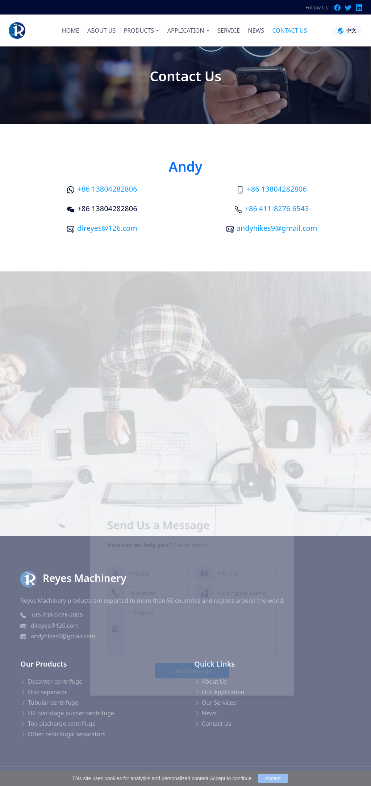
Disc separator (47, 692)
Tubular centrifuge (53, 703)
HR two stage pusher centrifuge (71, 713)
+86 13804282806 (107, 189)
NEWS (256, 30)
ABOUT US (101, 30)
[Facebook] (339, 7)
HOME (70, 30)
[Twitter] (350, 7)
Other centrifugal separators (66, 734)
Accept (273, 778)
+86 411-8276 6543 (277, 208)
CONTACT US (289, 30)
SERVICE (228, 30)
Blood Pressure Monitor (44, 762)
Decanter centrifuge (55, 681)
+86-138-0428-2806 (57, 615)
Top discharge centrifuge (61, 724)
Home (167, 97)
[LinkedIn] (359, 7)
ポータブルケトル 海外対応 (123, 762)
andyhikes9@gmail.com (277, 228)
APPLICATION (185, 30)
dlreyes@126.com (107, 228)
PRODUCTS (139, 30)
